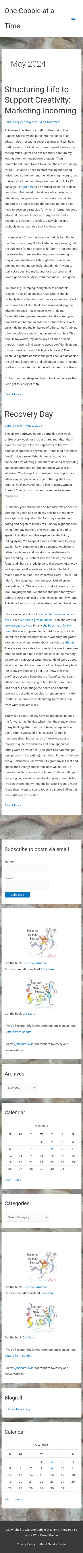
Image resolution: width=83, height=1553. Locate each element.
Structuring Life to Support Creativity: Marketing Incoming (40, 100)
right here (27, 186)
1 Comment (52, 122)
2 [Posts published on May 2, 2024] (52, 1142)
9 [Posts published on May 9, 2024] (52, 1149)
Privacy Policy (26, 1544)
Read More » (13, 394)
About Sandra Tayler (52, 1544)
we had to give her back (36, 620)
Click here (47, 969)
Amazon (41, 963)
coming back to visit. (19, 625)
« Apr (8, 1180)
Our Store (29, 1013)
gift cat (69, 642)
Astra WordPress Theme (41, 1535)
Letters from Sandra (18, 1032)
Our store (29, 963)
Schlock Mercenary (17, 1409)
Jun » (17, 1180)
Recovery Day (29, 414)
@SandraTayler (24, 1044)
